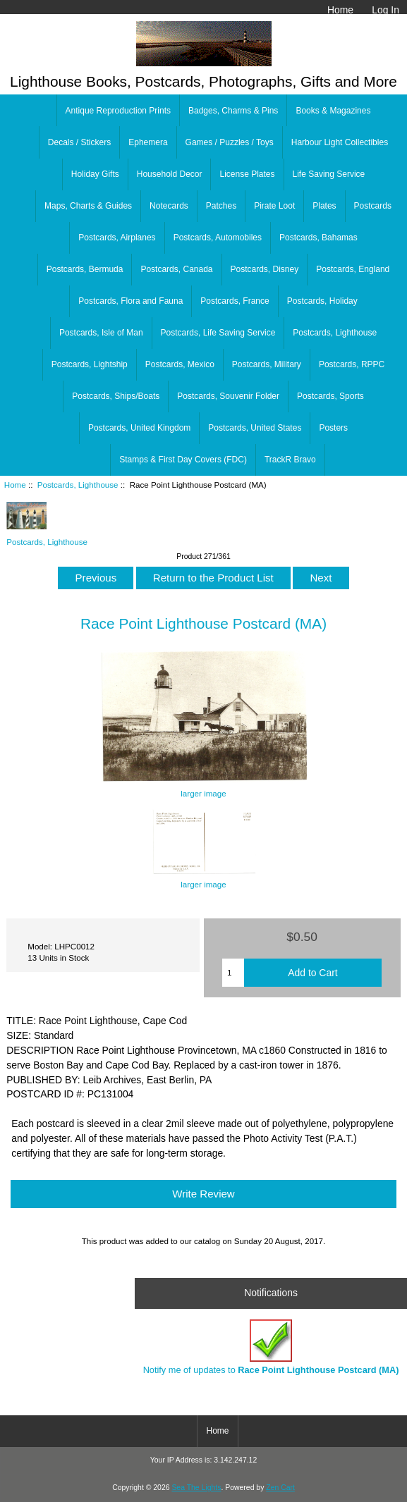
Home (340, 10)
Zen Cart (280, 1487)
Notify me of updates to (271, 1347)
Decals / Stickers (79, 142)
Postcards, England (352, 269)
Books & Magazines (333, 111)
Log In (385, 10)
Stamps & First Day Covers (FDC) (183, 459)
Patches (221, 206)
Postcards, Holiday (322, 301)
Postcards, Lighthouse (78, 484)
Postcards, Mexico (179, 364)
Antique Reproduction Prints (118, 111)
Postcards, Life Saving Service (218, 333)
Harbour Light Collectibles (339, 142)
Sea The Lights (196, 1487)
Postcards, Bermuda (85, 269)
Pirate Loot (274, 206)
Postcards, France (234, 301)
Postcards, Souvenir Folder (228, 396)
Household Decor (169, 174)
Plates (324, 206)
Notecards (169, 206)
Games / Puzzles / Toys (230, 142)
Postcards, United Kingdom (139, 428)
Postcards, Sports (330, 396)
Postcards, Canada (176, 269)
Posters (333, 428)
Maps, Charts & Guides (88, 206)
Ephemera (147, 142)
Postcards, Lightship (89, 364)
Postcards (372, 206)
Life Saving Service (329, 174)
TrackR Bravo (290, 459)
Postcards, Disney (265, 269)
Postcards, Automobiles (218, 237)
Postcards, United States (254, 428)
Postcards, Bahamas (318, 237)
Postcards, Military (266, 364)
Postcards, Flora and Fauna (130, 301)
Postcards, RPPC (351, 364)
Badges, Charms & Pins (233, 111)
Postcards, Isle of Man (101, 333)
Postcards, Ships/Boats (115, 396)
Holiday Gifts (95, 174)
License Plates (246, 174)
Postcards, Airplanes (116, 237)
